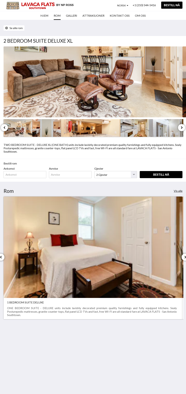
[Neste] (181, 127)
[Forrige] (4, 127)
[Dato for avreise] (70, 174)
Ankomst (9, 168)
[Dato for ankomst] (25, 174)
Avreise (53, 168)
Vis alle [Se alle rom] (178, 190)
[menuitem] (44, 15)
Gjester (98, 168)
